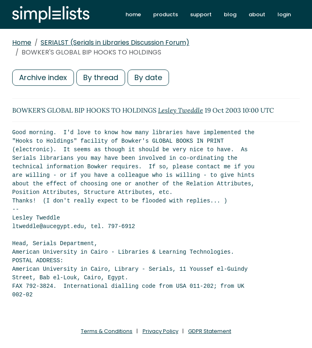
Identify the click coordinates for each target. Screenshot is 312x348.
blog (230, 14)
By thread (100, 77)
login (284, 14)
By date (148, 77)
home (133, 14)
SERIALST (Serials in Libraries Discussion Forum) (115, 42)
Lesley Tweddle (180, 110)
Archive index (43, 77)
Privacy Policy (160, 331)
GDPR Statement (209, 331)
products (165, 14)
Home (21, 42)
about (257, 14)
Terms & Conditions (106, 331)
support (201, 14)
